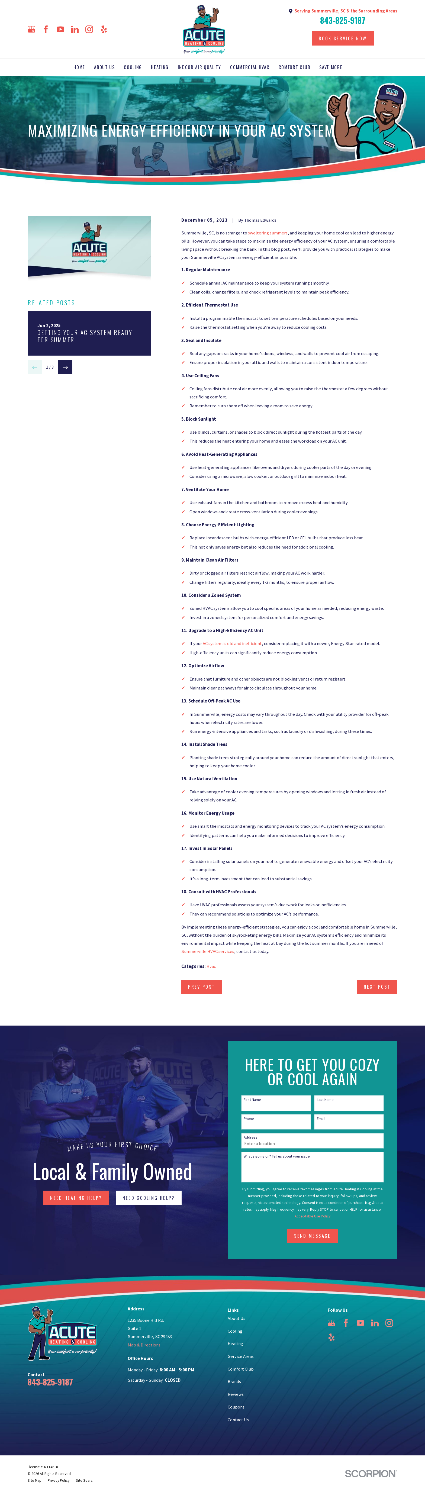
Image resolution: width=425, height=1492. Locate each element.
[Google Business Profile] (31, 29)
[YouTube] (60, 29)
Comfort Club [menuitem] (294, 67)
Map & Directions (144, 1345)
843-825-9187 (342, 20)
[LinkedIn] (75, 29)
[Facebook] (46, 29)
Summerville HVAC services (207, 951)
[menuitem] (34, 1480)
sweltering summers (268, 233)
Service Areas (241, 1356)
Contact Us (238, 1420)
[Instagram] (89, 29)
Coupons (236, 1407)
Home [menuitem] (79, 67)
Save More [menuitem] (330, 67)
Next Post (377, 986)
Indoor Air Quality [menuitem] (199, 67)
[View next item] (65, 367)
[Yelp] (104, 29)
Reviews (236, 1394)
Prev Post (201, 986)
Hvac (211, 966)
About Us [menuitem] (104, 67)
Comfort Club (241, 1369)
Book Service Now (343, 38)
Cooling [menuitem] (133, 67)
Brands (234, 1381)
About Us (236, 1318)
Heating (235, 1343)
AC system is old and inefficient (232, 643)
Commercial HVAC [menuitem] (249, 67)
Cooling (235, 1331)
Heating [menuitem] (160, 67)
